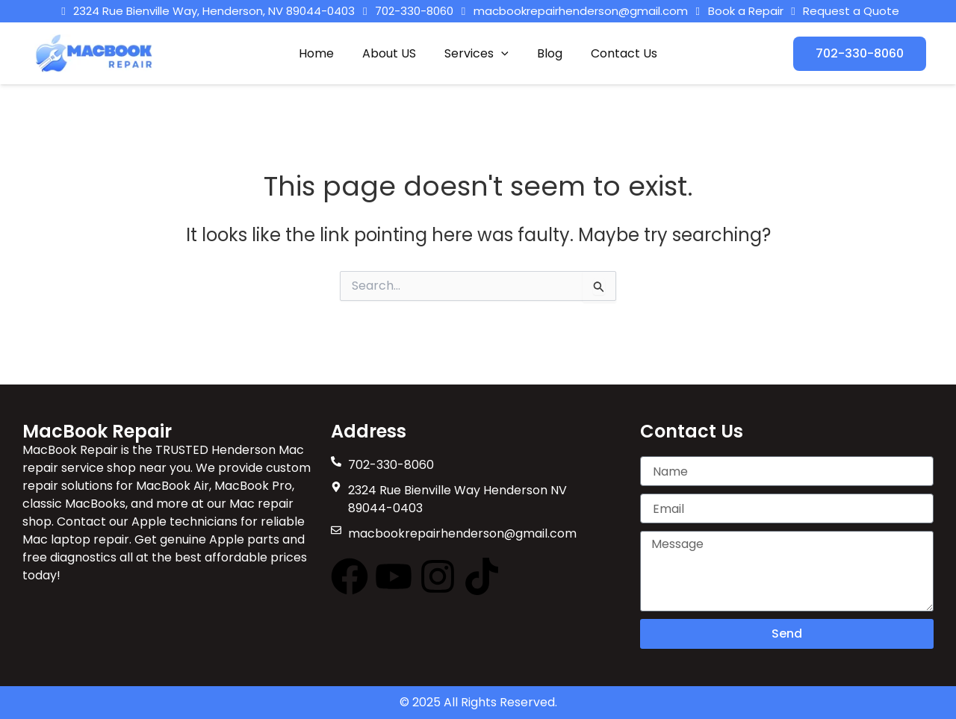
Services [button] (476, 54)
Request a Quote (843, 11)
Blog (545, 53)
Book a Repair (737, 11)
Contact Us (615, 53)
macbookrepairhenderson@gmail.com (581, 11)
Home (325, 53)
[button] (501, 54)
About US (393, 53)
